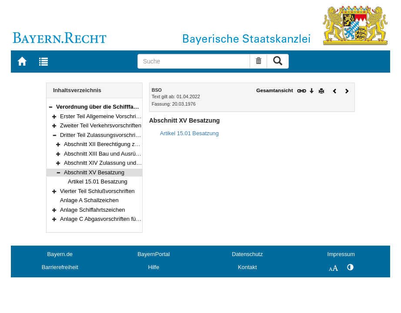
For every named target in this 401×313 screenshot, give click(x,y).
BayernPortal (153, 254)
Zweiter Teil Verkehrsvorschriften (100, 125)
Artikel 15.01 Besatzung (97, 181)
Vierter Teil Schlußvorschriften (97, 191)
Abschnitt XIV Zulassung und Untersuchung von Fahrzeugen (139, 163)
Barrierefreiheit (60, 267)
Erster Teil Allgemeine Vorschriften (102, 116)
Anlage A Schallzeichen (89, 200)
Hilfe (153, 267)
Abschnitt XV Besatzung (94, 172)
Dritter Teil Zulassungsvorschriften (102, 135)
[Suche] (193, 61)
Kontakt (247, 267)
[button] (50, 106)
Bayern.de (60, 254)
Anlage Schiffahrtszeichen (92, 209)
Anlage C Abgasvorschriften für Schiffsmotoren (118, 219)
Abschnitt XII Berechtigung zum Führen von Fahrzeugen (134, 144)
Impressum (341, 254)
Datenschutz (247, 254)
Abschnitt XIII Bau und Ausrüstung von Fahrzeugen (128, 153)
